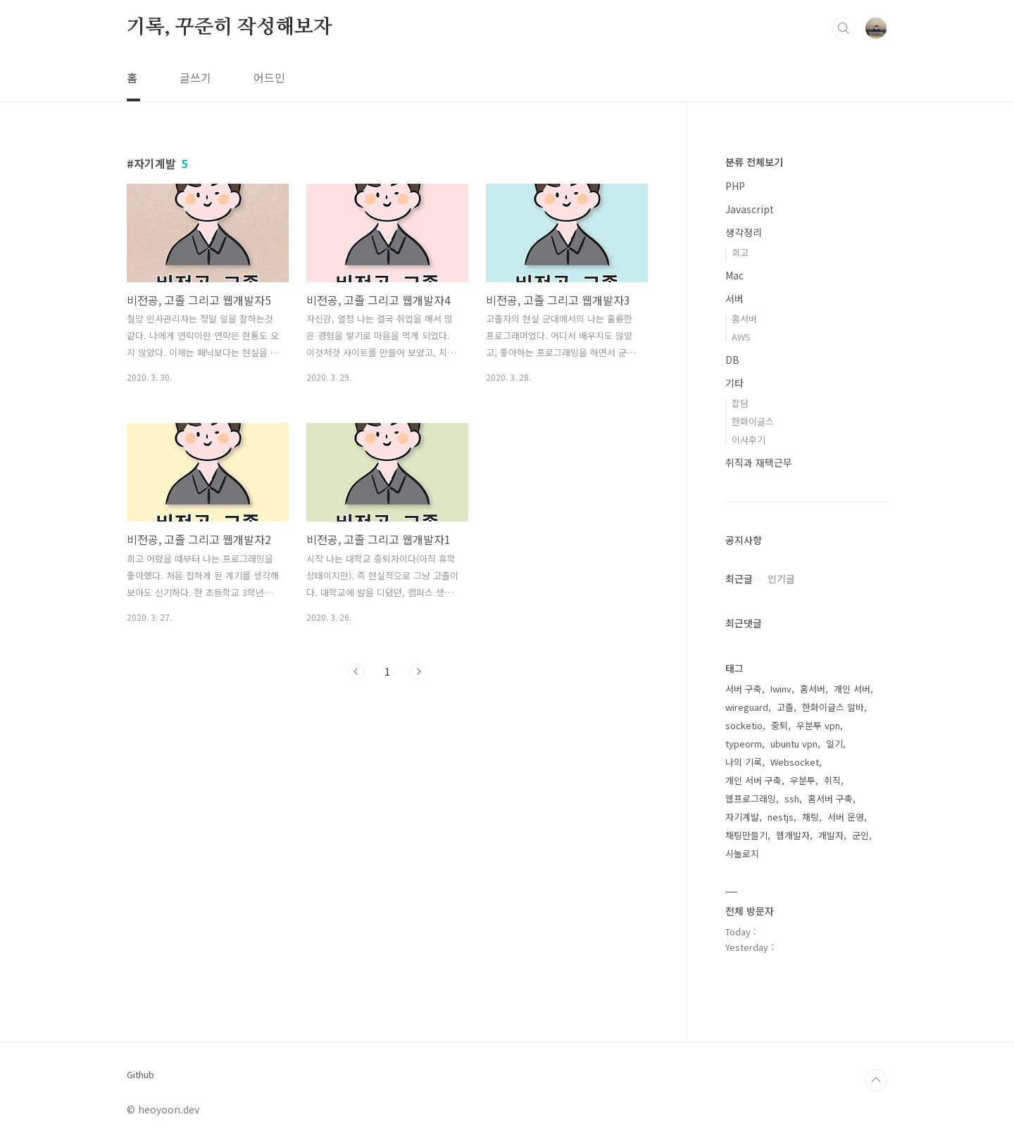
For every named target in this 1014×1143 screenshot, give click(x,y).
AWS (741, 336)
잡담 (740, 403)
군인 (860, 835)
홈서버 (744, 318)
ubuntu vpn (794, 743)
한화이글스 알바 (833, 707)
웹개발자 (793, 835)
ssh (791, 798)
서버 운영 (845, 816)
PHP (735, 186)
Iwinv (780, 688)
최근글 (739, 579)
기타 (734, 383)
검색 (843, 28)
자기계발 (742, 816)
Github (140, 1074)
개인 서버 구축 (753, 780)
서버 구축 (743, 688)
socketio (744, 725)
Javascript (749, 209)
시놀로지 (742, 853)
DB (732, 360)
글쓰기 (195, 77)
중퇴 (779, 725)
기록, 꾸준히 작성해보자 (229, 27)
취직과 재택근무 (758, 462)
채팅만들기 (746, 835)
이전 (356, 671)
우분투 (802, 780)
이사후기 (748, 439)
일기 (834, 743)
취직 (832, 780)
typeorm (743, 743)
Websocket (794, 762)
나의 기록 (743, 762)
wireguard (746, 707)
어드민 (269, 77)
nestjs (781, 816)
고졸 (785, 707)
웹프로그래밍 (750, 798)
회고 (740, 252)
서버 (734, 298)
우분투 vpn (818, 725)
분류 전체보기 (754, 162)
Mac (734, 275)
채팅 (810, 816)
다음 (418, 671)
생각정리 (743, 232)
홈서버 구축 (830, 798)
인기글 (781, 579)
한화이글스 (753, 421)
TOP (876, 1080)
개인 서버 (852, 688)
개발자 (831, 835)
